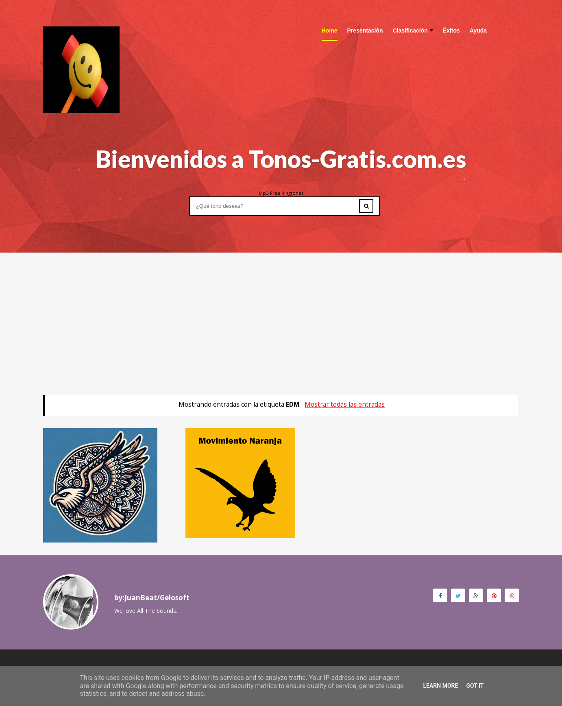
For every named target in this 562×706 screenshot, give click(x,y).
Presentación (365, 30)
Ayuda (478, 30)
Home (330, 30)
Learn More (440, 685)
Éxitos (451, 30)
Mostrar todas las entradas (345, 404)
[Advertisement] (281, 309)
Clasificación (412, 30)
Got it (475, 685)
